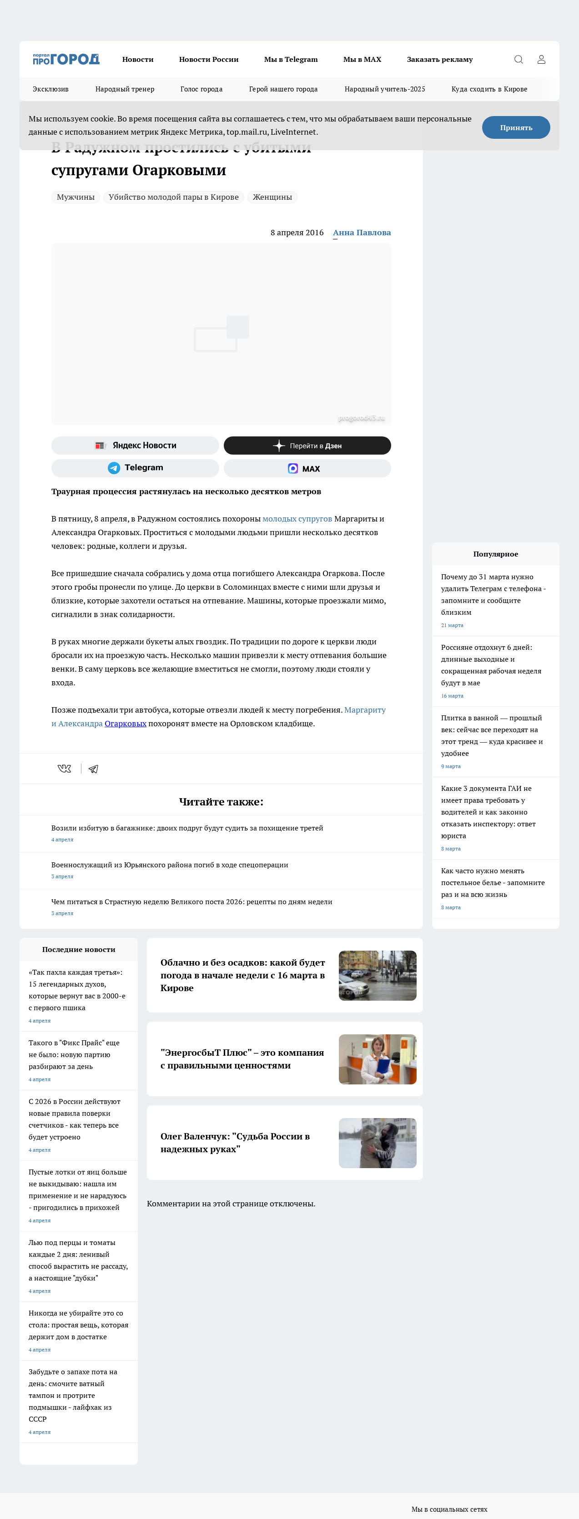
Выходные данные (157, 1359)
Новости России (209, 59)
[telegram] (96, 768)
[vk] (65, 768)
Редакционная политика (279, 1338)
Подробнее (301, 1390)
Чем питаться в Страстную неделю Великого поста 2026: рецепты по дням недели (221, 908)
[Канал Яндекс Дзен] (308, 445)
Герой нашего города (283, 89)
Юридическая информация (54, 1359)
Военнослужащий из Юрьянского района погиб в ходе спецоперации (221, 871)
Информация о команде (50, 1327)
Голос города (202, 89)
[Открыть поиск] (518, 59)
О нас (27, 1315)
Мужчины (76, 197)
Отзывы (144, 1315)
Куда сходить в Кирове (490, 89)
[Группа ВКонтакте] (417, 1279)
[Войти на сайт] (541, 59)
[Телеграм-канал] (135, 468)
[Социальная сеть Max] (308, 468)
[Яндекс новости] (135, 445)
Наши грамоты (153, 1327)
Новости (138, 59)
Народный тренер (125, 89)
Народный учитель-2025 (385, 89)
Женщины (272, 197)
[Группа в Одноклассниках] (440, 1279)
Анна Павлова (362, 232)
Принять (516, 127)
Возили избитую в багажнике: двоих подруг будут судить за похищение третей (221, 834)
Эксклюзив (51, 89)
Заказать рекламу (440, 59)
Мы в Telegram (291, 59)
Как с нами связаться (46, 1338)
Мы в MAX (362, 59)
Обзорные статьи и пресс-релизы (292, 1315)
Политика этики (269, 1327)
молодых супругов (298, 518)
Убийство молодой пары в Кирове (174, 197)
